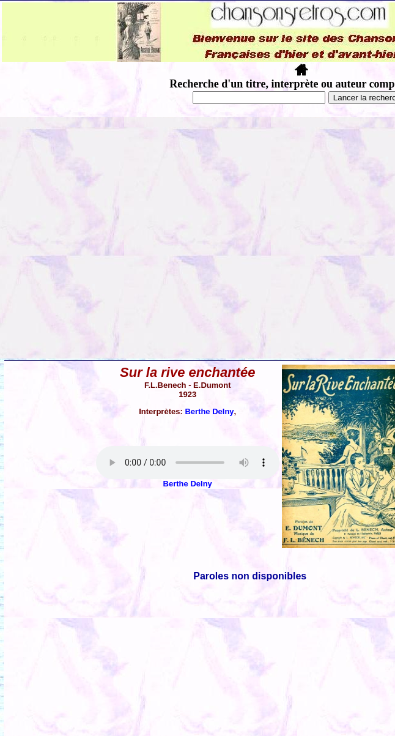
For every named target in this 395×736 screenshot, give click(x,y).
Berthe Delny (209, 411)
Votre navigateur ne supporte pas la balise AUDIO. (187, 462)
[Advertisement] (114, 237)
